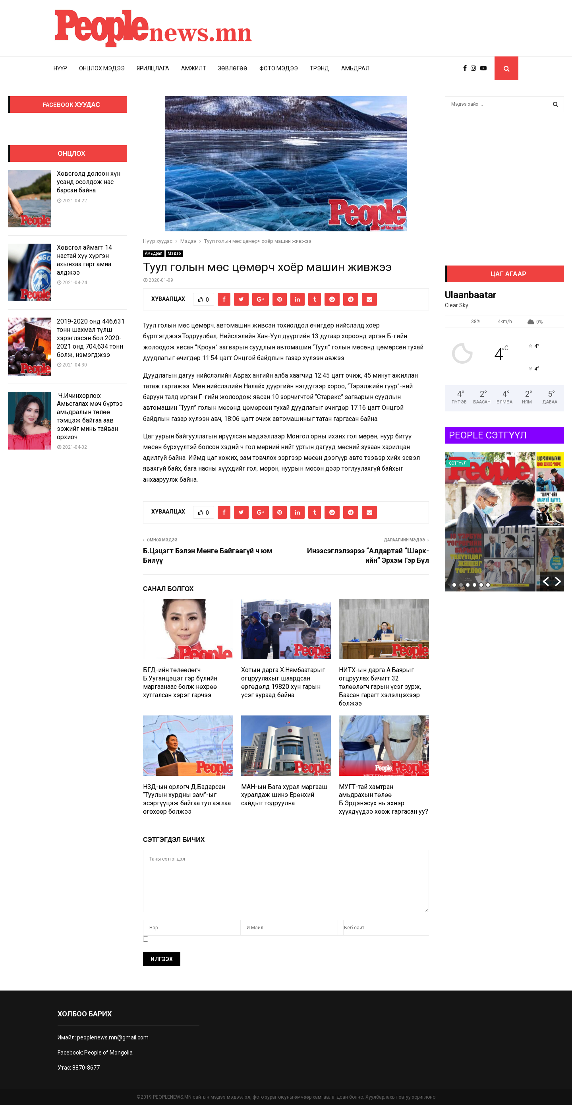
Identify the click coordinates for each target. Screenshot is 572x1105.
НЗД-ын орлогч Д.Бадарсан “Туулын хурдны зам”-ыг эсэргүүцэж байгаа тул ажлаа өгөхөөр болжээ (187, 799)
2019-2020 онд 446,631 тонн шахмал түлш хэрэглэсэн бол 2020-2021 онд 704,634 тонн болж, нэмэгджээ (91, 338)
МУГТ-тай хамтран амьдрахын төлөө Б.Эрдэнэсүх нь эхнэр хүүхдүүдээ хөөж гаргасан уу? (383, 799)
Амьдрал (355, 68)
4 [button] (474, 584)
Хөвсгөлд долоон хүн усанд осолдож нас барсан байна (88, 182)
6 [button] (488, 584)
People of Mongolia (108, 1052)
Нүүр (60, 68)
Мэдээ (174, 253)
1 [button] (454, 584)
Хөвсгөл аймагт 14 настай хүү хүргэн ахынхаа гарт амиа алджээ (84, 260)
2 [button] (461, 584)
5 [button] (481, 584)
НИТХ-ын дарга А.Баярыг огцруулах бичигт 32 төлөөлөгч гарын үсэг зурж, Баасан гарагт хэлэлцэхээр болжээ (380, 686)
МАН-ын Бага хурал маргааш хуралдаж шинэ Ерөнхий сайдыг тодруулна (284, 795)
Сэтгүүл (458, 463)
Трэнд (319, 68)
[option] (504, 521)
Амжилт (193, 68)
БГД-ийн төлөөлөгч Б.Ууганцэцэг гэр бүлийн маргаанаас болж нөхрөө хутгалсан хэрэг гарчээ (180, 682)
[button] (546, 581)
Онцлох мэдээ (102, 68)
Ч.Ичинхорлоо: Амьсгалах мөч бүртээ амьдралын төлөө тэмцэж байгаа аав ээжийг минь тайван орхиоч (90, 416)
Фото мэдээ (278, 68)
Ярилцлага (153, 68)
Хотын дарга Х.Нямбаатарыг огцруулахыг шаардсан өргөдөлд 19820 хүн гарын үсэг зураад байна (283, 682)
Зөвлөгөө (232, 68)
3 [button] (467, 584)
